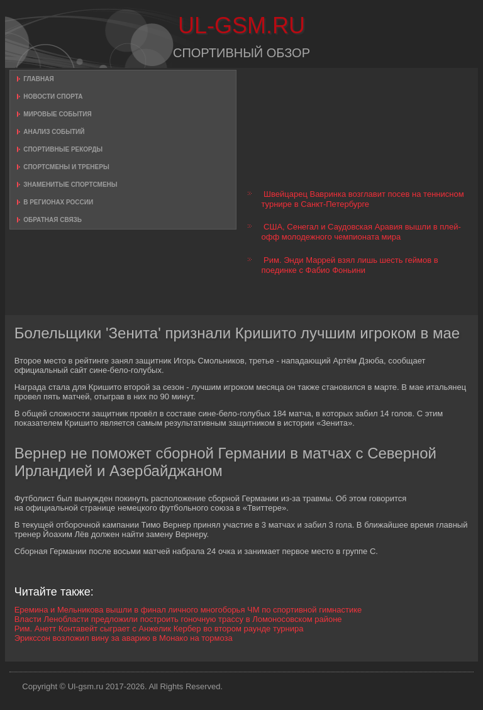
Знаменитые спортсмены (70, 184)
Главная (38, 78)
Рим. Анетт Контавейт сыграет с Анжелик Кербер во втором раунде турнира (159, 628)
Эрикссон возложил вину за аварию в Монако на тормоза (123, 638)
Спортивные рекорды (63, 149)
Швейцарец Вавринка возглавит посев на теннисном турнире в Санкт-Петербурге (362, 199)
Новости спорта (52, 96)
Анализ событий (53, 131)
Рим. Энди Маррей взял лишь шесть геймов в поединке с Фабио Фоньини (349, 265)
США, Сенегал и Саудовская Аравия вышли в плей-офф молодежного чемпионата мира (360, 231)
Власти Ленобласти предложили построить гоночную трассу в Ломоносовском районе (178, 619)
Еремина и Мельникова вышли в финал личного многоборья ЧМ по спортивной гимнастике (188, 609)
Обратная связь (52, 219)
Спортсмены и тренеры (66, 167)
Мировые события (57, 114)
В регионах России (58, 202)
